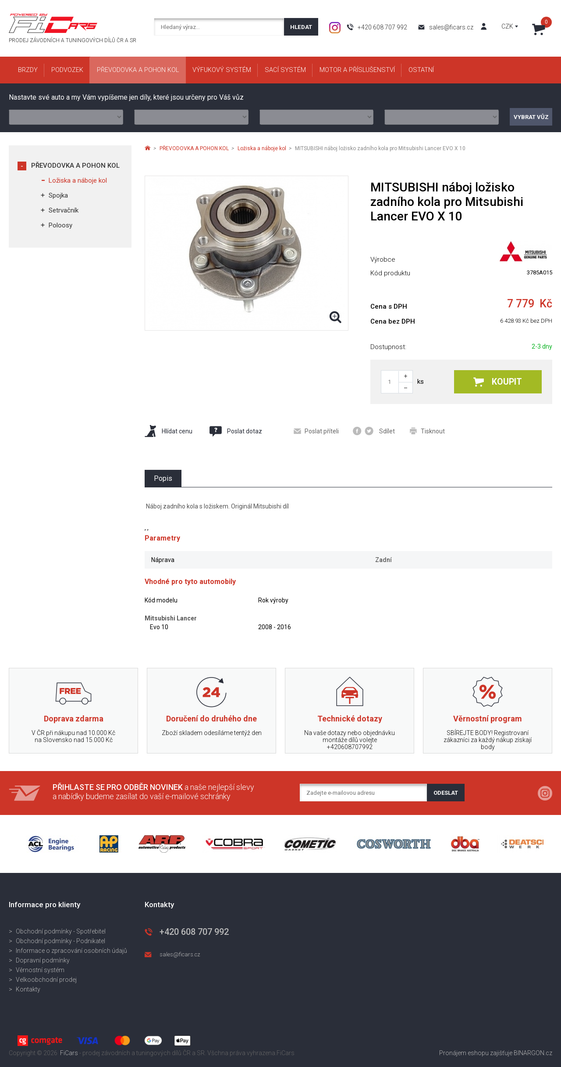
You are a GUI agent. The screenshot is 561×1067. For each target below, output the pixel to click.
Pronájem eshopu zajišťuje (475, 1052)
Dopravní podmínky (43, 960)
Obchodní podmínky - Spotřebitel (61, 931)
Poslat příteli (316, 431)
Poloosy (60, 225)
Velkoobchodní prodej (46, 979)
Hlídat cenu (168, 431)
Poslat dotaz (235, 431)
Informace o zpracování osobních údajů (71, 950)
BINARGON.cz (533, 1052)
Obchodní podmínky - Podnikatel (60, 940)
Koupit (497, 382)
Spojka (58, 195)
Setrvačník (63, 210)
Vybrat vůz (531, 117)
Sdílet (374, 431)
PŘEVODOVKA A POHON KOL (75, 165)
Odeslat (445, 792)
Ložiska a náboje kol (78, 180)
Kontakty (28, 989)
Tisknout (427, 431)
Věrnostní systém (40, 969)
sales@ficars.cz (451, 27)
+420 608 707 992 (382, 27)
